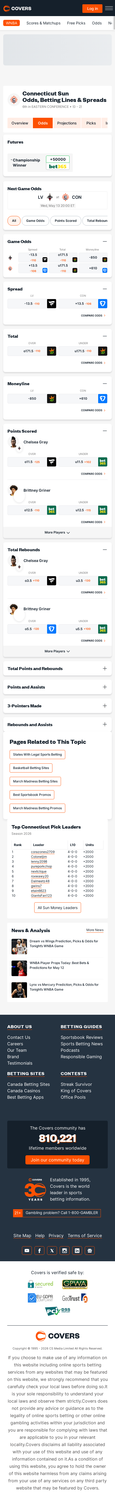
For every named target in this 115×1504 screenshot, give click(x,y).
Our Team (17, 1050)
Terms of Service (85, 1235)
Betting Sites (26, 1073)
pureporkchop (41, 866)
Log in (92, 8)
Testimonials (19, 1063)
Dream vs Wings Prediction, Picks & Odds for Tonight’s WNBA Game (64, 943)
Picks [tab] (91, 123)
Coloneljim (39, 857)
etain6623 (38, 891)
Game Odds (35, 221)
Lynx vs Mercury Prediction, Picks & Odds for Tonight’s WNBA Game (64, 987)
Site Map (22, 1235)
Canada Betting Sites (28, 1084)
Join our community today (57, 1160)
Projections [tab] (67, 123)
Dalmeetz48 (40, 881)
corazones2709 (43, 852)
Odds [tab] (43, 123)
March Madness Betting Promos (37, 808)
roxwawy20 (40, 876)
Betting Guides (81, 1026)
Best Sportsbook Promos (32, 795)
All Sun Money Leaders (58, 907)
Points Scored (66, 221)
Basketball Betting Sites (31, 768)
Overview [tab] (19, 123)
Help (40, 1235)
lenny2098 (39, 861)
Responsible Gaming (81, 1056)
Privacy (56, 1235)
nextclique (39, 871)
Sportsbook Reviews (82, 1037)
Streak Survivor (76, 1084)
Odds (97, 23)
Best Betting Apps (25, 1097)
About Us (19, 1026)
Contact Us (18, 1037)
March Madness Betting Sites (35, 781)
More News (94, 930)
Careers (15, 1043)
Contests (74, 1073)
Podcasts (70, 1050)
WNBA (11, 23)
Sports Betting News (82, 1043)
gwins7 (36, 886)
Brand (13, 1056)
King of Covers (76, 1090)
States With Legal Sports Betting (37, 754)
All (14, 221)
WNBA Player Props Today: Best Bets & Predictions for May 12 (59, 965)
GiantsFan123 (41, 895)
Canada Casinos (23, 1090)
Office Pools (73, 1097)
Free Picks (76, 23)
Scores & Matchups (43, 23)
